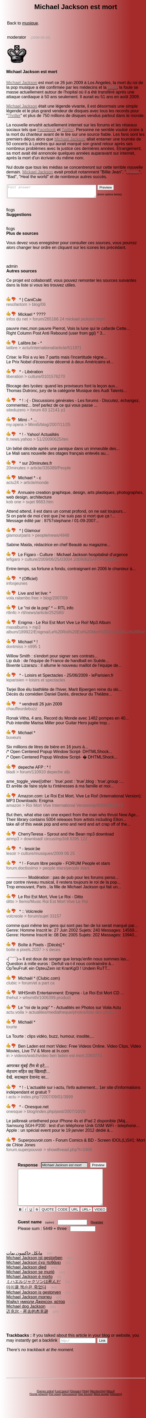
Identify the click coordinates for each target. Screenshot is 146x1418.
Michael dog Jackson (25, 1316)
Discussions (69, 1403)
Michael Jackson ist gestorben (34, 1267)
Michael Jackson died (26, 1276)
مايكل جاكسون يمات (24, 1262)
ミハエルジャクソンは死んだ (33, 1291)
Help (85, 1400)
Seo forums (85, 1403)
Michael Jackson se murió (30, 1281)
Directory (116, 1403)
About (110, 1400)
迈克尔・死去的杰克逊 (27, 1320)
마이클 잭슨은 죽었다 (26, 1296)
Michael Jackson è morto (29, 1286)
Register (97, 1232)
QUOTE (48, 1219)
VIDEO (99, 1219)
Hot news (54, 1403)
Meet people (101, 1403)
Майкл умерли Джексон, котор (35, 1311)
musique (30, 23)
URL (74, 1219)
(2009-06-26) (40, 37)
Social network (38, 1403)
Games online (45, 1400)
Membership (98, 1400)
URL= (86, 1219)
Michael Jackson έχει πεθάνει (33, 1272)
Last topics (62, 1400)
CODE (63, 1219)
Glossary (75, 1400)
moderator (16, 37)
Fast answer (57, 192)
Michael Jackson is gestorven (33, 1301)
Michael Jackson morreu (29, 1306)
